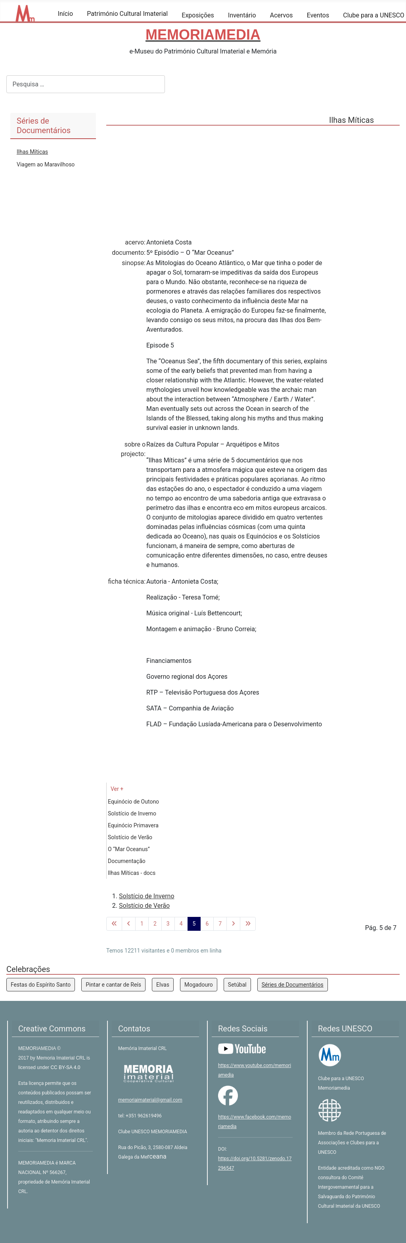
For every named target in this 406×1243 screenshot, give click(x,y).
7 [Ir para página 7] (220, 923)
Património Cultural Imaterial (127, 13)
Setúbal (237, 984)
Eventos (318, 15)
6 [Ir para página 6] (207, 923)
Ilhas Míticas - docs (131, 873)
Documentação (127, 861)
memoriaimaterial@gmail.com (150, 1100)
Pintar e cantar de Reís (113, 984)
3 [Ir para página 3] (168, 923)
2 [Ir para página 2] (155, 923)
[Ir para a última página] (248, 924)
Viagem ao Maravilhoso (46, 164)
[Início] (63, 25)
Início (65, 13)
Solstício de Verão (130, 837)
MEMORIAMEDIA (37, 1048)
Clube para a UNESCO (373, 15)
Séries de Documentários (293, 984)
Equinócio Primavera (133, 825)
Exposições (198, 15)
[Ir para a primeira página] (114, 924)
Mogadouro (198, 984)
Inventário (242, 15)
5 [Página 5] (194, 923)
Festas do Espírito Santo (41, 984)
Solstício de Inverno (132, 813)
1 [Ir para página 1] (142, 923)
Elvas (162, 984)
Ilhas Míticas (32, 152)
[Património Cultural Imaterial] (92, 25)
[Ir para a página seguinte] (233, 924)
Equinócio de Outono (133, 801)
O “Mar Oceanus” (129, 849)
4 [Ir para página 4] (181, 923)
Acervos (281, 15)
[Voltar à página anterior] (129, 924)
